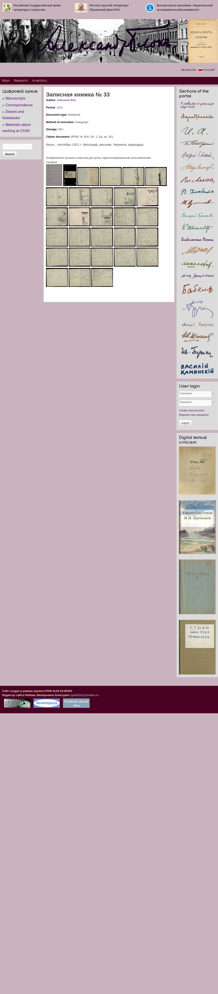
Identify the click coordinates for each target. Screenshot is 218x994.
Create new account (191, 410)
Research (21, 80)
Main (6, 80)
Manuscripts (15, 98)
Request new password (193, 414)
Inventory (39, 80)
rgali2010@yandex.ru (84, 695)
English (188, 70)
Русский (207, 70)
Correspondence (19, 105)
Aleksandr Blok (66, 100)
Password (185, 402)
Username (186, 393)
